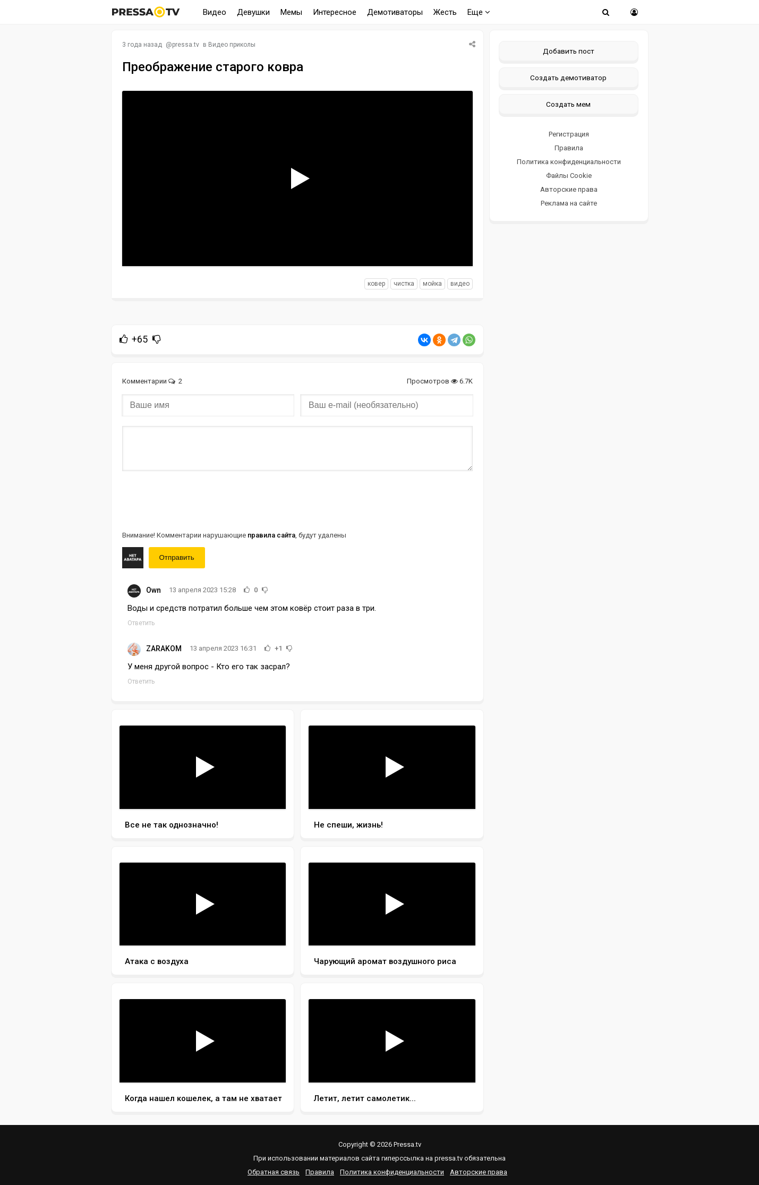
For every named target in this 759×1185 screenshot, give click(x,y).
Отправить (176, 557)
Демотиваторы (395, 12)
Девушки (253, 12)
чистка (404, 283)
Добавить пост (568, 51)
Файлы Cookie (569, 176)
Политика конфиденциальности (569, 162)
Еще (478, 12)
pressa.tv (185, 44)
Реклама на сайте (569, 203)
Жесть (445, 12)
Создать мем (568, 104)
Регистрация (569, 134)
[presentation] (203, 500)
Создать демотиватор (568, 77)
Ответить (141, 623)
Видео (214, 12)
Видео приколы (231, 44)
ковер (376, 283)
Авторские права (569, 189)
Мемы (291, 12)
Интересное (334, 12)
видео (460, 283)
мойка (432, 283)
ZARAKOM (164, 648)
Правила (569, 148)
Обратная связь (274, 1172)
